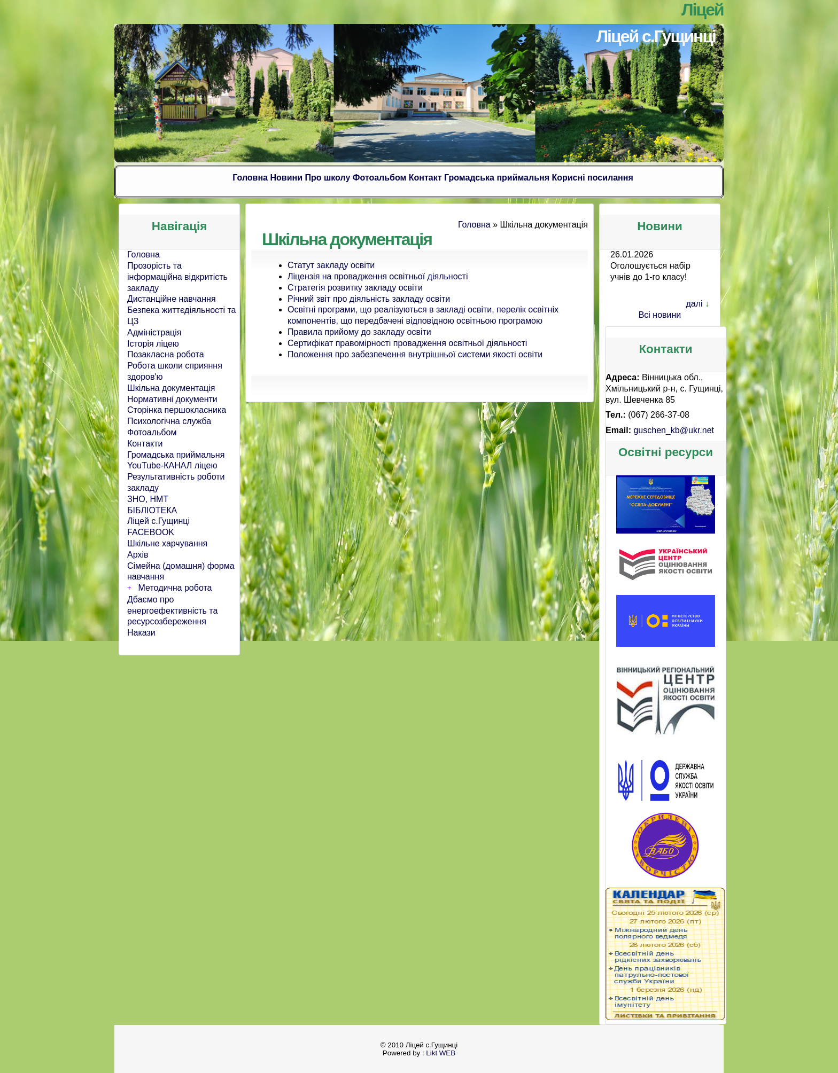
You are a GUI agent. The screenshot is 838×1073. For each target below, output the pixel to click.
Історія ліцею (153, 343)
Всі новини (660, 314)
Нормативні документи (172, 399)
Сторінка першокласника (176, 409)
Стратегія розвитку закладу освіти (355, 287)
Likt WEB (440, 1053)
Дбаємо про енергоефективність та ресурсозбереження (172, 610)
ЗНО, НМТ (147, 499)
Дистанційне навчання (171, 298)
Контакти (145, 443)
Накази (141, 632)
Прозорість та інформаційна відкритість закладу (177, 277)
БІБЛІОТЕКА (152, 510)
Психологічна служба (169, 421)
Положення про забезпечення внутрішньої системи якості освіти (415, 354)
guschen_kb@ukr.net (673, 430)
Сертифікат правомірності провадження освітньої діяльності (407, 343)
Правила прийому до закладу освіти (359, 331)
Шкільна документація (171, 388)
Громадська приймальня (496, 177)
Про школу (327, 177)
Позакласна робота (165, 354)
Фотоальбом (380, 177)
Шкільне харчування (167, 543)
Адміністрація (154, 332)
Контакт (425, 177)
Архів (137, 554)
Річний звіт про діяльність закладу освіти (369, 298)
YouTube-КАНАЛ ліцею (172, 465)
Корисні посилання (592, 177)
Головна (250, 177)
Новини (286, 177)
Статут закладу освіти (331, 265)
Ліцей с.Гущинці (656, 36)
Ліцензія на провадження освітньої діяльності (378, 276)
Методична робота (175, 587)
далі (694, 303)
